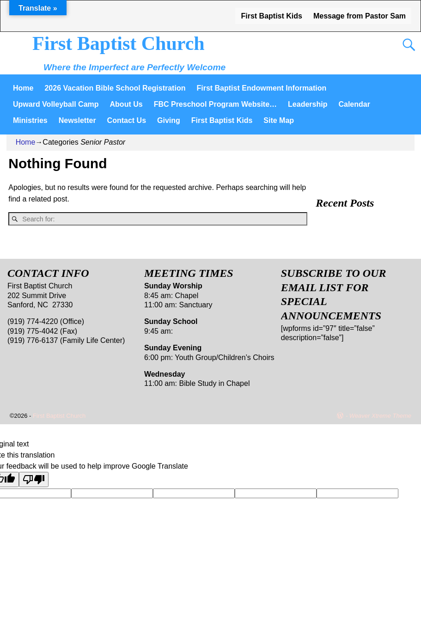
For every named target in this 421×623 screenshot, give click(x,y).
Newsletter (77, 120)
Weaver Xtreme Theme (380, 415)
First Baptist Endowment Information (261, 88)
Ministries (30, 120)
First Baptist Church (118, 43)
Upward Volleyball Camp (56, 104)
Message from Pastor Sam (359, 16)
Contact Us (126, 120)
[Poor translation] (34, 479)
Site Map (278, 120)
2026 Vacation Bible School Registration (114, 88)
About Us (126, 104)
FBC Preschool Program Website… (215, 104)
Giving (168, 120)
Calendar (354, 104)
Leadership (307, 104)
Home (23, 88)
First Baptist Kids (271, 16)
